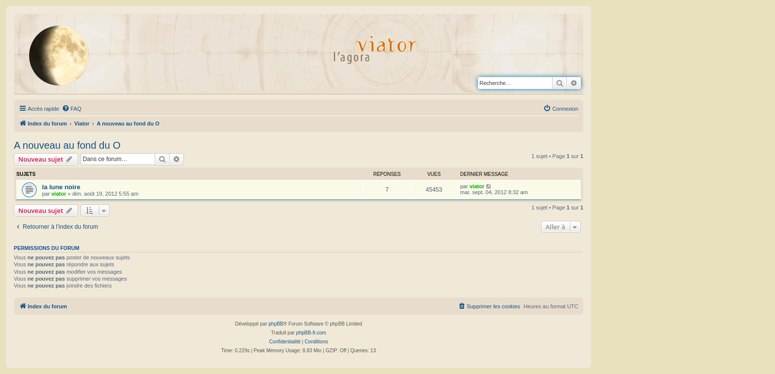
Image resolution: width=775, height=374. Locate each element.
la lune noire (61, 187)
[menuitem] (72, 109)
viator (58, 194)
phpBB (275, 324)
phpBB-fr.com (311, 332)
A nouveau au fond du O (67, 145)
